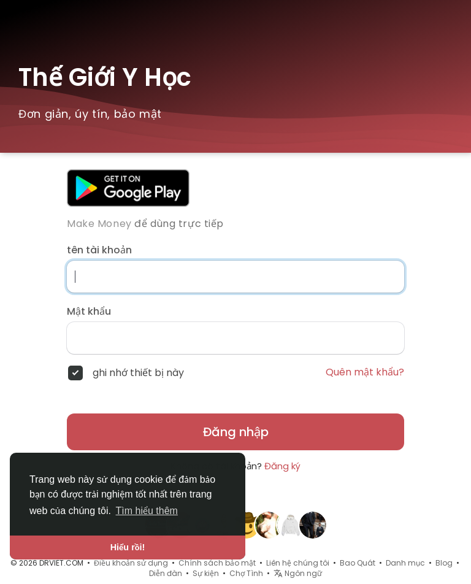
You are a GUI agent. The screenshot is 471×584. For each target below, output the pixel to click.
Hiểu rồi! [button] (127, 547)
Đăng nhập (236, 431)
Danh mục (405, 563)
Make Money (99, 224)
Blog (444, 563)
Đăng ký (282, 465)
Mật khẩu (89, 311)
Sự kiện (206, 573)
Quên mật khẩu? (365, 372)
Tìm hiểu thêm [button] (147, 510)
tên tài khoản (99, 250)
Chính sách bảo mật (217, 563)
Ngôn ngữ (298, 573)
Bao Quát (357, 563)
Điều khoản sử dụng (131, 563)
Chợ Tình (246, 573)
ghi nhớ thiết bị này (138, 373)
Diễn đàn (165, 573)
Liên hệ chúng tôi (297, 563)
